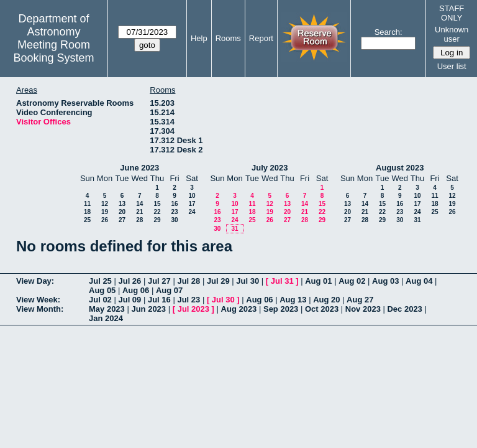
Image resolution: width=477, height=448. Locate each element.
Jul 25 (100, 281)
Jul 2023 (193, 309)
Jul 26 (129, 281)
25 (87, 220)
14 (139, 203)
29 (156, 220)
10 (191, 195)
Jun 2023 (148, 309)
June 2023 (139, 167)
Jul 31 (282, 281)
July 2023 (270, 167)
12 (104, 203)
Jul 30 (247, 281)
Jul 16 (159, 299)
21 (139, 211)
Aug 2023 (239, 309)
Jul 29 (218, 281)
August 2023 (400, 167)
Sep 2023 (280, 309)
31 (234, 228)
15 (156, 203)
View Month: (39, 309)
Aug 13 (292, 299)
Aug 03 (385, 281)
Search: (388, 32)
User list (451, 66)
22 (156, 211)
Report (261, 38)
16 (174, 203)
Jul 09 (129, 299)
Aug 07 (169, 290)
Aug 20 (326, 299)
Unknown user (451, 34)
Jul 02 (100, 299)
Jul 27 (159, 281)
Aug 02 (351, 281)
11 (87, 203)
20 (122, 211)
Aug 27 (360, 299)
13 (122, 203)
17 (191, 203)
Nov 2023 (363, 309)
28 (139, 220)
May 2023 (107, 309)
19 (104, 211)
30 (174, 220)
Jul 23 (188, 299)
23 (174, 211)
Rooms (228, 38)
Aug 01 (318, 281)
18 (87, 211)
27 (122, 220)
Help (199, 38)
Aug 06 (135, 290)
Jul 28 (188, 281)
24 (191, 211)
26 (104, 220)
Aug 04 (419, 281)
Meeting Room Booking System (53, 51)
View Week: (38, 299)
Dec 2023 (404, 309)
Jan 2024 (106, 318)
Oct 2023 (321, 309)
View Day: (35, 281)
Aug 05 (102, 290)
